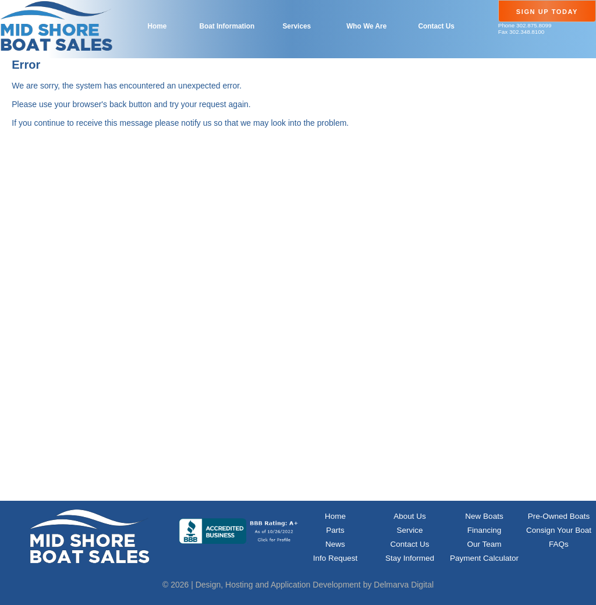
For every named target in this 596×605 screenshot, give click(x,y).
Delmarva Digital (404, 584)
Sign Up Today (547, 11)
